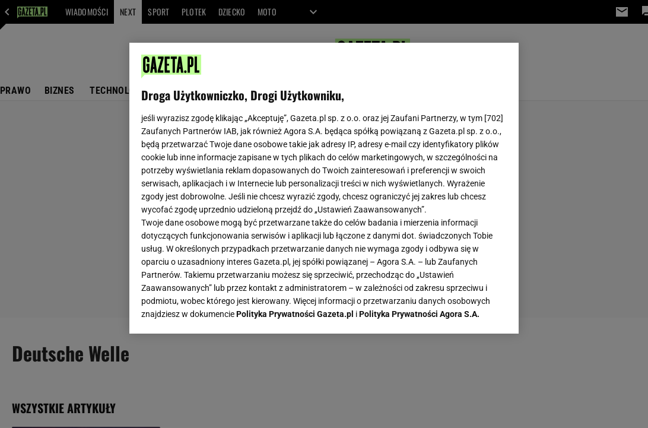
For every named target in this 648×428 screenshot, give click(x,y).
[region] (323, 188)
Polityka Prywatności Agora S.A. (419, 183)
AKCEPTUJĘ (466, 310)
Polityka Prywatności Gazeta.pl (295, 183)
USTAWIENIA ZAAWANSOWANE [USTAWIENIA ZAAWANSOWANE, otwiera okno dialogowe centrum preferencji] (219, 310)
